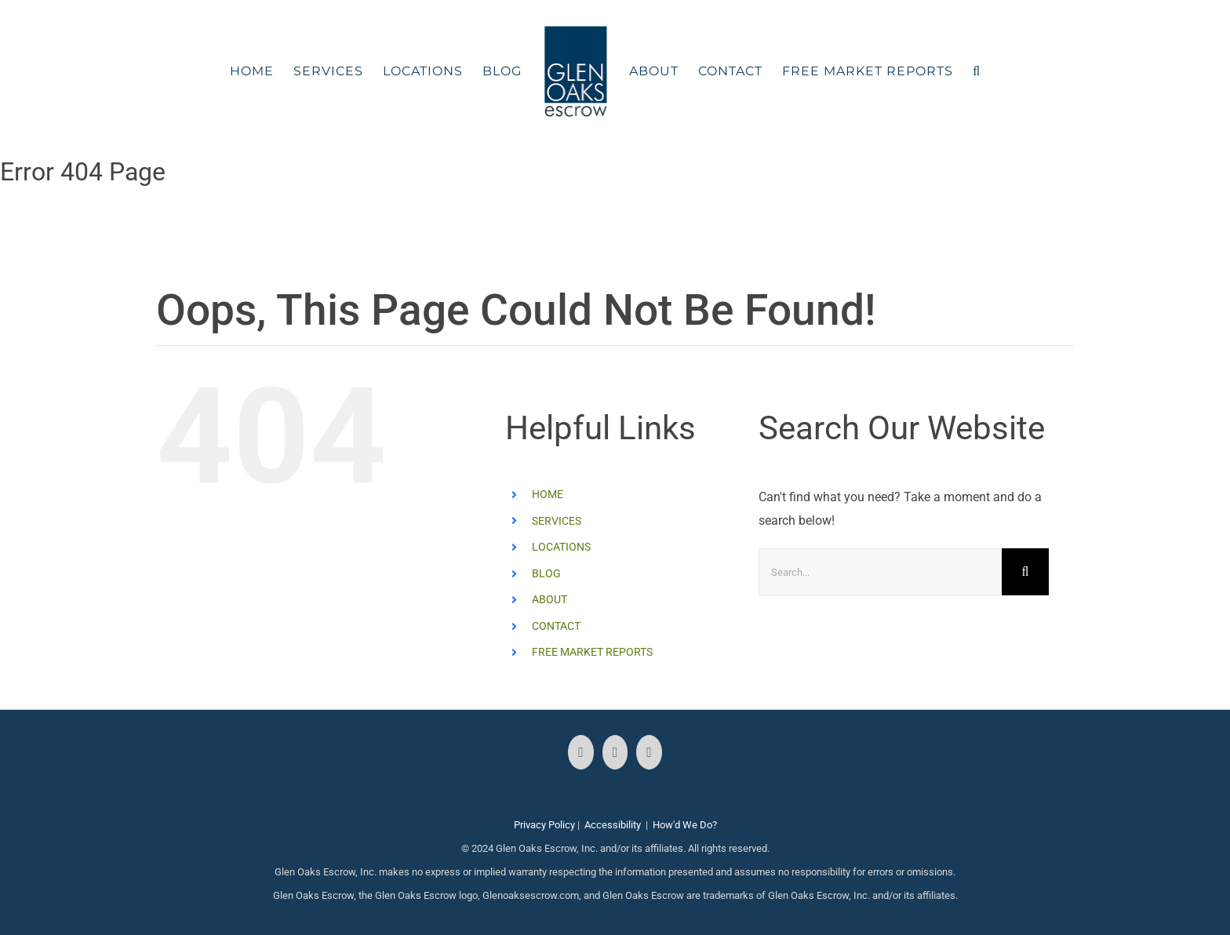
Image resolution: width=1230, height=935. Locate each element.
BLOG (546, 573)
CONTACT (556, 626)
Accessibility (612, 825)
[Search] (1025, 571)
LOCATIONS (561, 546)
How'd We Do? (685, 825)
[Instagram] (615, 752)
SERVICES (556, 521)
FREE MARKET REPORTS (592, 652)
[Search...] (880, 571)
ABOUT (549, 599)
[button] (977, 71)
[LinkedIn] (649, 752)
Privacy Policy (544, 825)
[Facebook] (581, 752)
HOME (547, 494)
